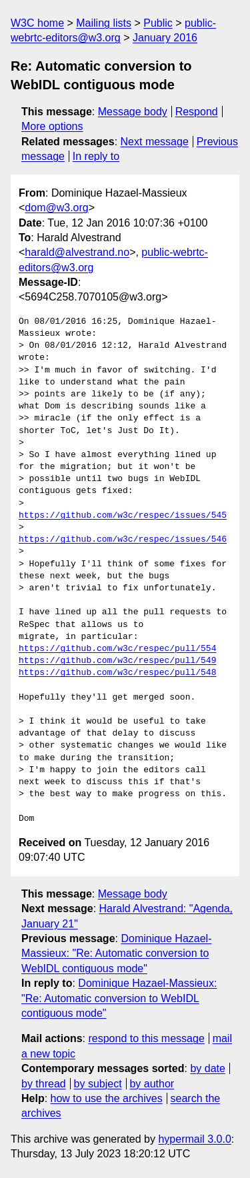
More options (52, 126)
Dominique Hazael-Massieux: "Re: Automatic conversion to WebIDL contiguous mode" (116, 953)
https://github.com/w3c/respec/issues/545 (123, 516)
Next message (155, 141)
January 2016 (165, 37)
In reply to (96, 156)
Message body (132, 111)
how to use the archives (107, 1098)
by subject (98, 1083)
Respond (196, 111)
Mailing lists (103, 23)
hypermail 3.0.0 (194, 1139)
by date (207, 1068)
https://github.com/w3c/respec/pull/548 (117, 673)
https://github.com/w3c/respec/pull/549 (117, 661)
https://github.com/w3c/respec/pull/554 (117, 649)
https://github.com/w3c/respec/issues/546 (123, 540)
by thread (43, 1083)
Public (158, 23)
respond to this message (146, 1038)
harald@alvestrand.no (77, 252)
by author (151, 1083)
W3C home (37, 23)
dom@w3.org (56, 207)
